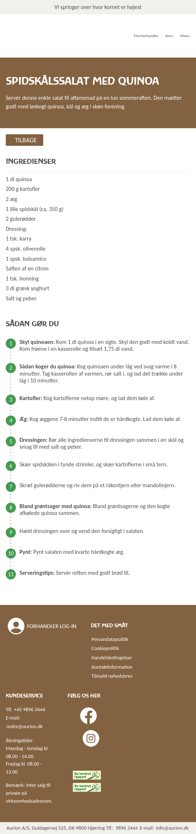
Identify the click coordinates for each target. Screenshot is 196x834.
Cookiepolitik (105, 648)
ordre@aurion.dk (24, 726)
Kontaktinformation (112, 667)
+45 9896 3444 (29, 709)
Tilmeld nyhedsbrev (112, 676)
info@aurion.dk (172, 828)
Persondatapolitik (110, 639)
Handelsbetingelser (112, 657)
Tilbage (26, 140)
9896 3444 (127, 828)
